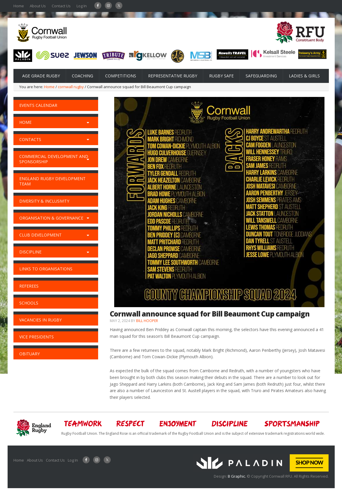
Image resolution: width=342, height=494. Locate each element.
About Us (38, 5)
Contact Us (61, 5)
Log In (82, 5)
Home (18, 5)
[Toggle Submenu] (88, 122)
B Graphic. (237, 476)
